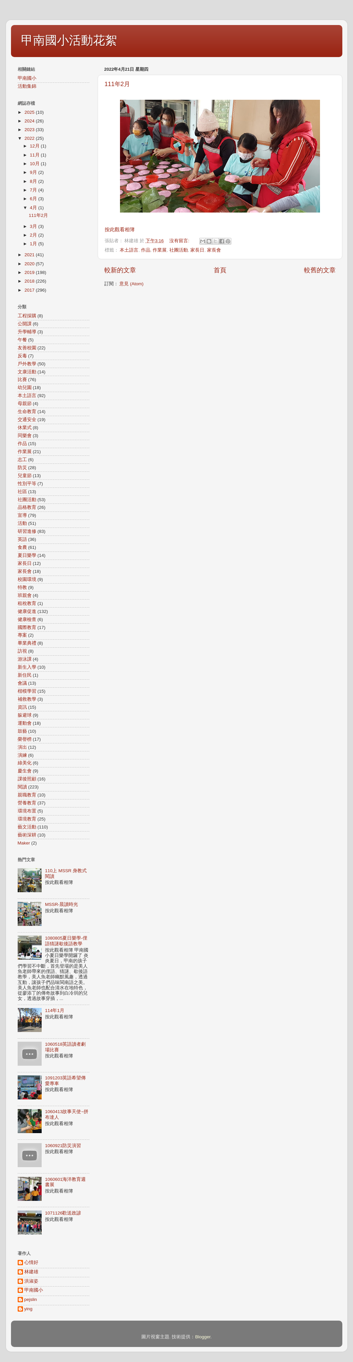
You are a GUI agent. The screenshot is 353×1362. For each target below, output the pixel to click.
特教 (22, 587)
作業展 (160, 250)
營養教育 (27, 802)
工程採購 (27, 315)
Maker (24, 842)
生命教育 (27, 411)
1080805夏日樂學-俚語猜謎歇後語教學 (66, 941)
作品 (145, 250)
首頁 (220, 270)
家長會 (214, 250)
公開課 (25, 323)
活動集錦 (27, 86)
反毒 (22, 355)
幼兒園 (25, 387)
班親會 (25, 595)
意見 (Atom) (131, 283)
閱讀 (22, 786)
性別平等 (27, 483)
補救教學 (27, 699)
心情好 (31, 1262)
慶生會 (25, 770)
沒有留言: (180, 240)
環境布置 (27, 810)
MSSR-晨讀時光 (61, 904)
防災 (22, 467)
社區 (22, 491)
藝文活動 (27, 826)
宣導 (22, 515)
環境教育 (27, 818)
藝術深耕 (27, 834)
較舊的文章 (320, 270)
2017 (30, 290)
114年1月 (54, 1010)
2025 (30, 112)
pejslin (30, 1299)
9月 (34, 172)
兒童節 (25, 475)
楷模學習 (27, 691)
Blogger (202, 1336)
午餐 (22, 339)
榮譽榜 (25, 739)
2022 (30, 138)
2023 (30, 129)
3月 (34, 226)
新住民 (25, 675)
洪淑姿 (31, 1281)
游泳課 (25, 659)
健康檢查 (27, 619)
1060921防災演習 (63, 1145)
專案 (22, 635)
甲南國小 (27, 78)
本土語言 (129, 250)
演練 (22, 755)
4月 (34, 207)
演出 (22, 747)
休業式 (25, 427)
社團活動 (178, 250)
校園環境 (27, 579)
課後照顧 (27, 778)
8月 (34, 181)
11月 (35, 154)
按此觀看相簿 (120, 229)
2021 (30, 254)
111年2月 (117, 84)
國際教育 (27, 627)
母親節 (25, 403)
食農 (22, 547)
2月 (34, 235)
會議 (22, 683)
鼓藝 (22, 731)
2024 (30, 120)
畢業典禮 (27, 643)
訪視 (22, 651)
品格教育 (27, 507)
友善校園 (27, 347)
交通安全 (27, 419)
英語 (22, 539)
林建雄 (31, 1271)
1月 (34, 243)
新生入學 (27, 667)
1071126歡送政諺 (63, 1213)
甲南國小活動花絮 (69, 40)
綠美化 (25, 762)
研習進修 (27, 531)
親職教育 (27, 794)
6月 (34, 198)
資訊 (22, 707)
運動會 (25, 723)
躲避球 (25, 715)
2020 (30, 263)
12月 (35, 145)
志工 (22, 459)
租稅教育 (27, 603)
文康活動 (27, 371)
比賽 (22, 379)
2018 (30, 281)
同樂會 (25, 435)
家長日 (197, 250)
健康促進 (27, 611)
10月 (35, 163)
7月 (34, 190)
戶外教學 (27, 363)
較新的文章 (120, 270)
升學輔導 (27, 331)
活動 (22, 523)
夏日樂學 (27, 555)
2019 (30, 272)
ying (28, 1308)
